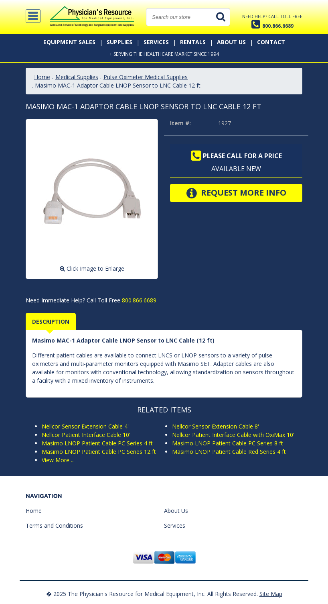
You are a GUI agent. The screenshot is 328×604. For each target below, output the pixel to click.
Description (50, 321)
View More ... (58, 460)
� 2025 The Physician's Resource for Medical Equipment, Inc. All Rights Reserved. (152, 594)
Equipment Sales (69, 42)
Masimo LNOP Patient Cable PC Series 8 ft (227, 443)
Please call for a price (236, 155)
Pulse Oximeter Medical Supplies (145, 77)
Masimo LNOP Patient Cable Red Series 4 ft (229, 451)
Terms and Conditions (54, 525)
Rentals (193, 42)
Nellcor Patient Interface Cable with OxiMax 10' (233, 435)
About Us (231, 42)
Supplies (119, 42)
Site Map (270, 594)
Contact (271, 42)
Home (42, 77)
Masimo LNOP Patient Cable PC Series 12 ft (99, 451)
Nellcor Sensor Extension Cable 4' (85, 426)
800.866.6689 (138, 300)
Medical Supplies (76, 77)
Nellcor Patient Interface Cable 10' (86, 435)
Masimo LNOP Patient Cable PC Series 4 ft (97, 443)
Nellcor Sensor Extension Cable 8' (215, 426)
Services (156, 42)
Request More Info (236, 193)
